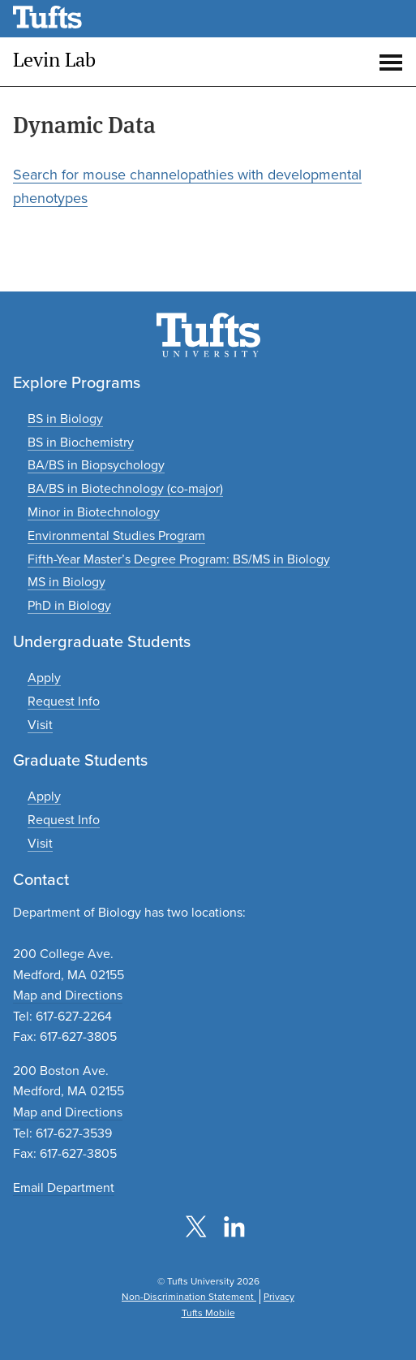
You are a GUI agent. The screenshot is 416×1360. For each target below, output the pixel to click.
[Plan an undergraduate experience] (40, 724)
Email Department (63, 1187)
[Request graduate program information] (64, 819)
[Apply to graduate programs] (44, 796)
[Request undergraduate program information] (64, 701)
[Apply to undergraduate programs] (44, 677)
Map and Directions (67, 995)
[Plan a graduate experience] (40, 843)
